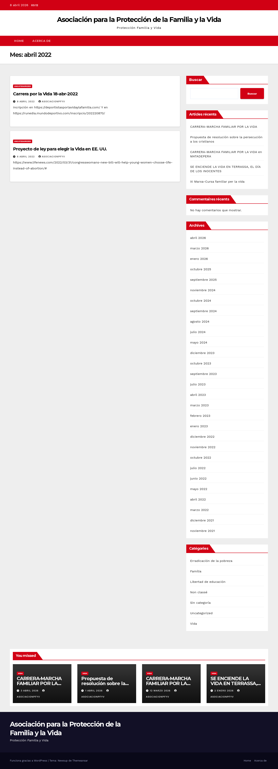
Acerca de (41, 41)
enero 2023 (199, 426)
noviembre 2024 (202, 290)
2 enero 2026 (224, 690)
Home (19, 41)
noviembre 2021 (202, 531)
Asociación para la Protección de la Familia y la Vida (139, 19)
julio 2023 (198, 384)
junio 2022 (198, 478)
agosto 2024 (199, 321)
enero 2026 (199, 259)
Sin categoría (200, 603)
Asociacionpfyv (51, 101)
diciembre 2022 (202, 436)
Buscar (195, 80)
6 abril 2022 (26, 156)
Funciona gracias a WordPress (29, 760)
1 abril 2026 (94, 690)
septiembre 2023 (203, 374)
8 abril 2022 (26, 101)
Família (195, 571)
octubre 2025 (200, 269)
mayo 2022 (198, 489)
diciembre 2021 (202, 520)
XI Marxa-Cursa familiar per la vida (217, 181)
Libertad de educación (208, 582)
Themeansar (80, 760)
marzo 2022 (199, 510)
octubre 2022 (200, 457)
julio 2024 (198, 332)
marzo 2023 (199, 405)
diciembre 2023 (202, 353)
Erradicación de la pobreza (211, 561)
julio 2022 (198, 468)
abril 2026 (198, 238)
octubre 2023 (200, 363)
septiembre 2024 (203, 311)
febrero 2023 (200, 416)
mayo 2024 (198, 342)
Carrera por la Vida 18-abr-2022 (45, 94)
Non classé (199, 592)
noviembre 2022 (202, 447)
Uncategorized (22, 86)
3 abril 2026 (30, 690)
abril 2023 (198, 395)
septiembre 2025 (203, 280)
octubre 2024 (200, 300)
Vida (193, 623)
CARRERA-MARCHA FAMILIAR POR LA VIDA (223, 127)
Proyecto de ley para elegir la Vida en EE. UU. (60, 149)
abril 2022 (198, 499)
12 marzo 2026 (160, 690)
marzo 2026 (199, 248)
